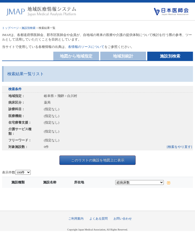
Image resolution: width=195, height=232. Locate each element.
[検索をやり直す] (179, 147)
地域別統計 (123, 56)
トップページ (10, 27)
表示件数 (8, 172)
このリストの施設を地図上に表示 (97, 160)
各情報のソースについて (86, 47)
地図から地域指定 (76, 56)
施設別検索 (29, 27)
